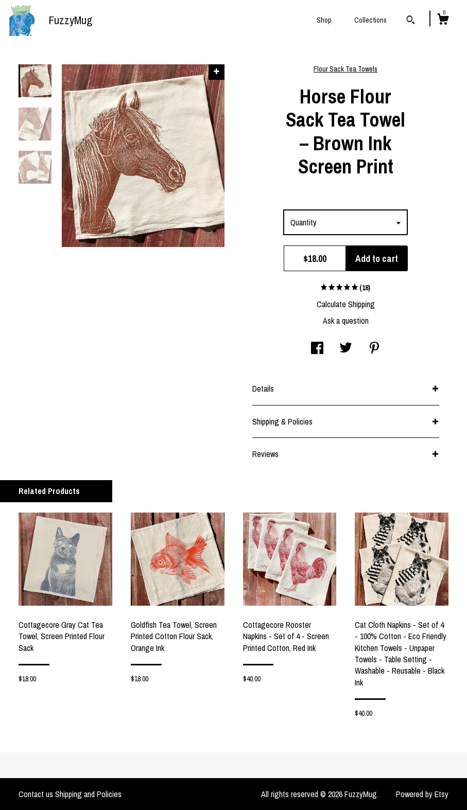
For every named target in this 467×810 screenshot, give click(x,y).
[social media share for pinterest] (374, 349)
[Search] (410, 21)
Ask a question (346, 320)
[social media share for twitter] (346, 349)
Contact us (36, 794)
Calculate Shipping (346, 304)
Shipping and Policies (88, 794)
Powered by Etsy (422, 794)
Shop (324, 20)
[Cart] (442, 20)
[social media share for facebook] (317, 349)
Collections (370, 20)
